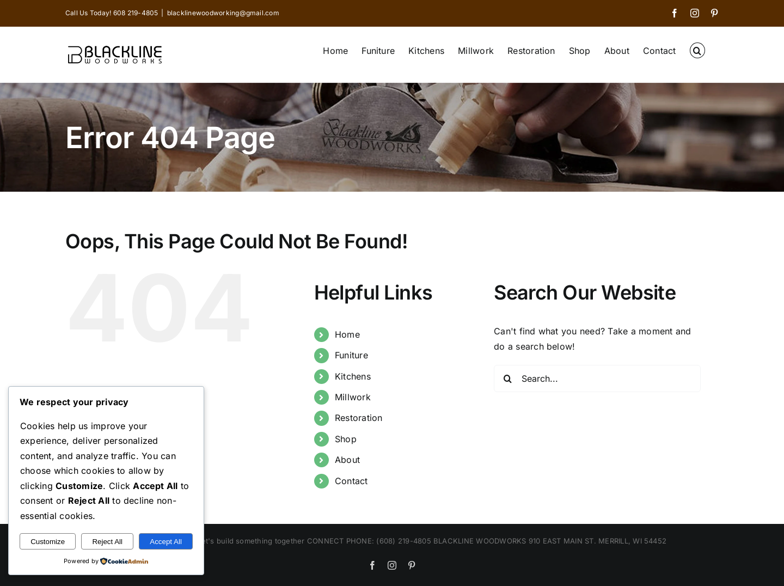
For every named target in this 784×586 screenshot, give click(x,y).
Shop (346, 439)
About (347, 459)
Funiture (351, 355)
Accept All (166, 542)
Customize (47, 542)
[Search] (507, 378)
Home (347, 334)
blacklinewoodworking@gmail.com (223, 13)
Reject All (107, 542)
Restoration (359, 417)
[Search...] (597, 378)
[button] (697, 49)
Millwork (353, 397)
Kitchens (353, 376)
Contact (351, 480)
